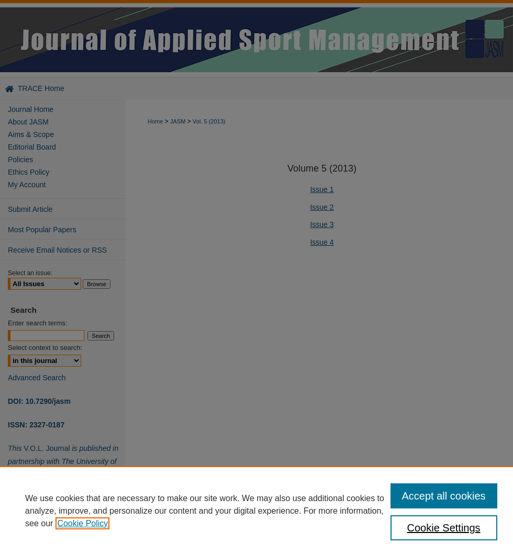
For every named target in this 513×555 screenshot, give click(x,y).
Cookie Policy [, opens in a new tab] (82, 523)
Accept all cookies (444, 496)
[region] (256, 510)
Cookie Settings (444, 528)
